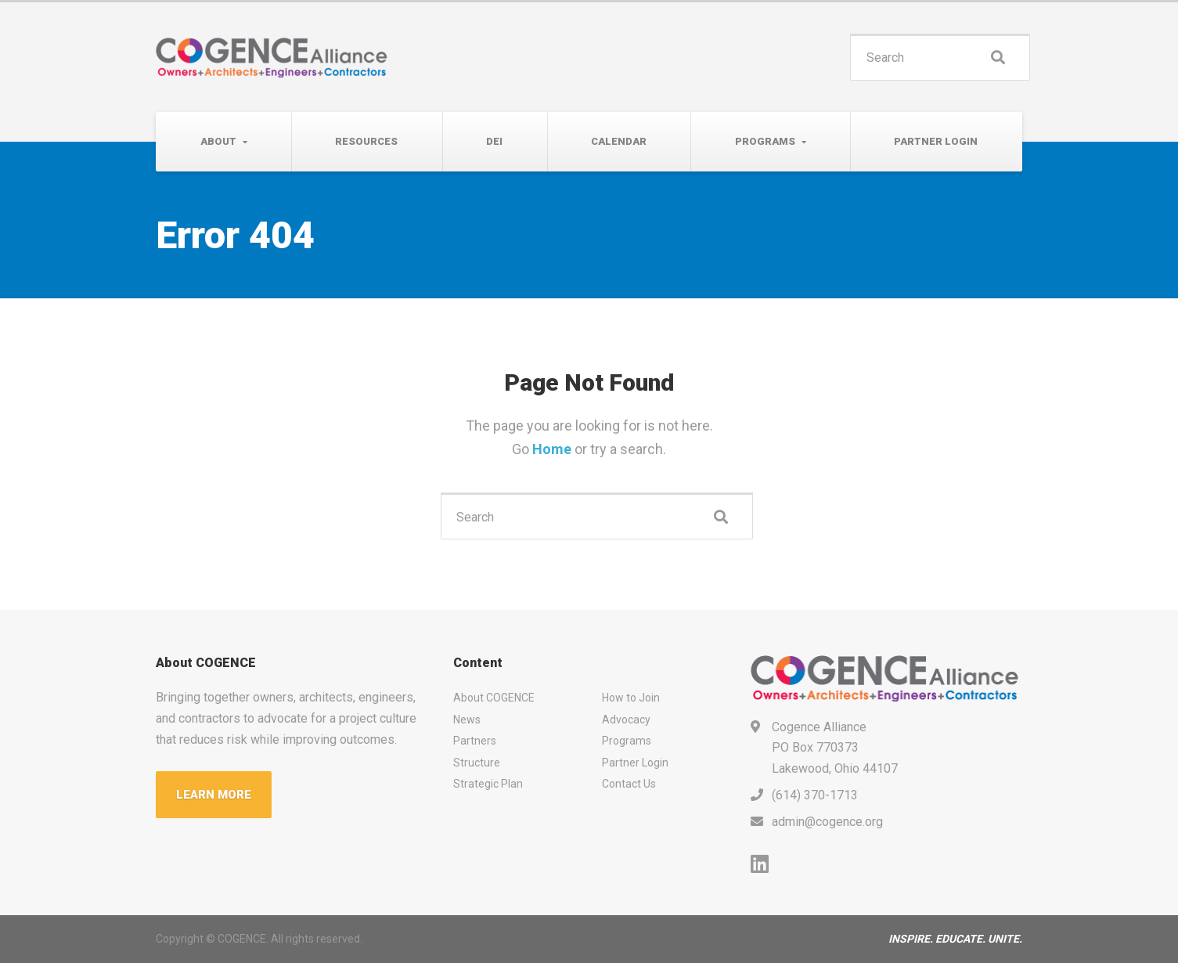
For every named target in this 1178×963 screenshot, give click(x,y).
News (467, 719)
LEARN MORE (213, 795)
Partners (474, 740)
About (218, 141)
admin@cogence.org (827, 821)
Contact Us (629, 783)
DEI (494, 141)
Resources (366, 141)
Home (553, 449)
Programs (765, 141)
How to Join (631, 697)
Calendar (619, 141)
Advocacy (626, 719)
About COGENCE (494, 697)
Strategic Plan (488, 783)
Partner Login (936, 141)
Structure (476, 762)
